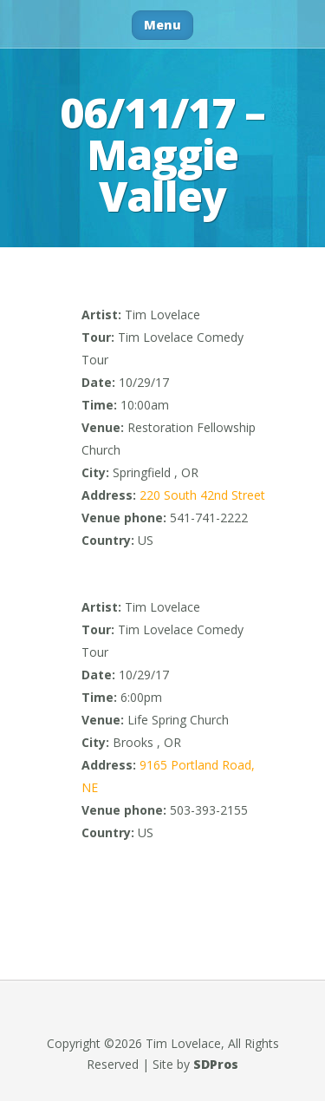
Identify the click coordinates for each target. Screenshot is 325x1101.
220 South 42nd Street (202, 495)
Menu (162, 24)
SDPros (215, 1064)
